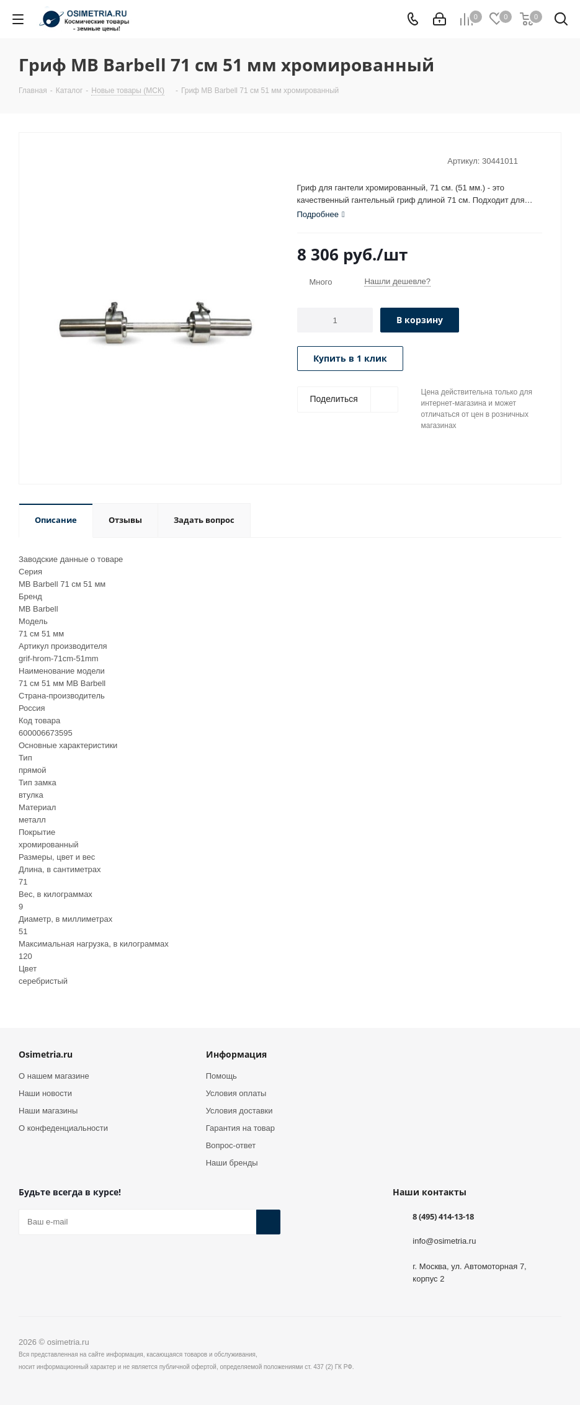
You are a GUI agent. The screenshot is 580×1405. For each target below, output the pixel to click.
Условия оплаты (236, 1093)
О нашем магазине (54, 1076)
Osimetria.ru (46, 1054)
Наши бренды (232, 1162)
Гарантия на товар (240, 1128)
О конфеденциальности (63, 1128)
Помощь (221, 1076)
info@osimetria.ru (444, 1240)
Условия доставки (239, 1110)
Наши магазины (48, 1110)
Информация (236, 1054)
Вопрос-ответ (231, 1145)
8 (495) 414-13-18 (443, 1216)
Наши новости (45, 1093)
